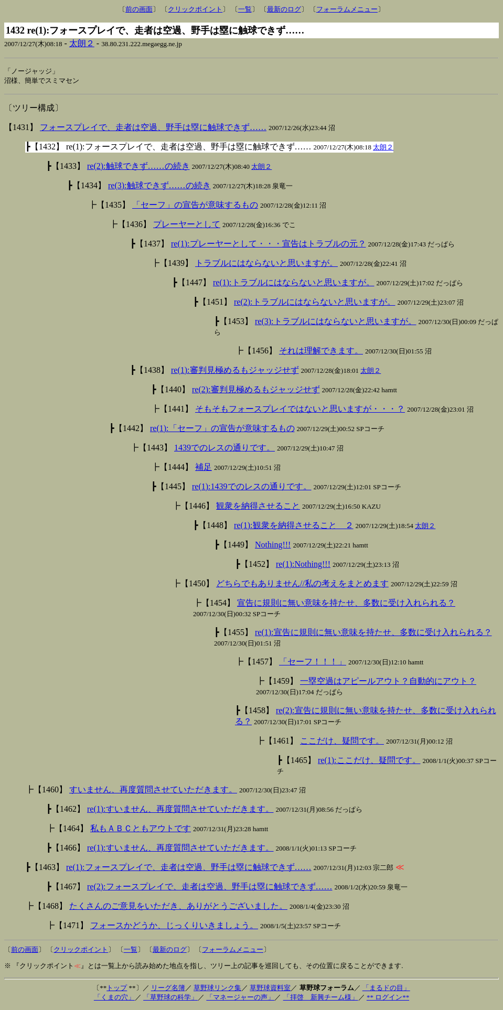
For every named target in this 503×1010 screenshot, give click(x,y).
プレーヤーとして (186, 225)
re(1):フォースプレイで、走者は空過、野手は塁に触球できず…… (189, 868)
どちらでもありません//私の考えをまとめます (302, 584)
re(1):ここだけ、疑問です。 (369, 761)
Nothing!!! (273, 545)
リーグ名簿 (168, 989)
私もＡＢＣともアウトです (140, 829)
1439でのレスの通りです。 (224, 448)
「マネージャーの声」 (240, 998)
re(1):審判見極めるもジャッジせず (235, 371)
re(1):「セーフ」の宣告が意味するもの (222, 429)
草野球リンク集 (217, 989)
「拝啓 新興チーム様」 (320, 998)
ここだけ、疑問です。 (342, 741)
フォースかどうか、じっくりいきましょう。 (174, 926)
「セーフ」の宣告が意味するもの (195, 205)
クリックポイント (195, 9)
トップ (116, 989)
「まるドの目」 (386, 989)
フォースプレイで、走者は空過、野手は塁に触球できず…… (153, 128)
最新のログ (284, 9)
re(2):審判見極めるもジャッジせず (256, 390)
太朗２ (81, 43)
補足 (203, 468)
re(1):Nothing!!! (303, 565)
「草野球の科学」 (170, 998)
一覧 (245, 9)
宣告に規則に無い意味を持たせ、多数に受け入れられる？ (346, 603)
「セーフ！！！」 (312, 662)
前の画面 (139, 9)
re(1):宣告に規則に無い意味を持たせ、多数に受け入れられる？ (373, 633)
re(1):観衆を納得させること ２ (294, 526)
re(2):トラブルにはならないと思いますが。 (314, 302)
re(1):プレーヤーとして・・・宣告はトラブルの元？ (268, 244)
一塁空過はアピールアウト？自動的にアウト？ (388, 682)
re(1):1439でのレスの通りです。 (252, 487)
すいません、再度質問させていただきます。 (153, 790)
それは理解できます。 (321, 351)
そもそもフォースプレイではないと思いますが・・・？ (300, 409)
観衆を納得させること (258, 506)
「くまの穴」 (114, 998)
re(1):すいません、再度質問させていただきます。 (180, 809)
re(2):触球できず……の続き (138, 167)
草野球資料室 (270, 989)
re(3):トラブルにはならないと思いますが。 (335, 322)
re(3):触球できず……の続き (159, 186)
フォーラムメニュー (347, 9)
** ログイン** (388, 998)
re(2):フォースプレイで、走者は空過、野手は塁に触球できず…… (210, 887)
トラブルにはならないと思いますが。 (266, 264)
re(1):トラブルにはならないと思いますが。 (293, 283)
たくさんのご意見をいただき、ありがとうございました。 (178, 906)
